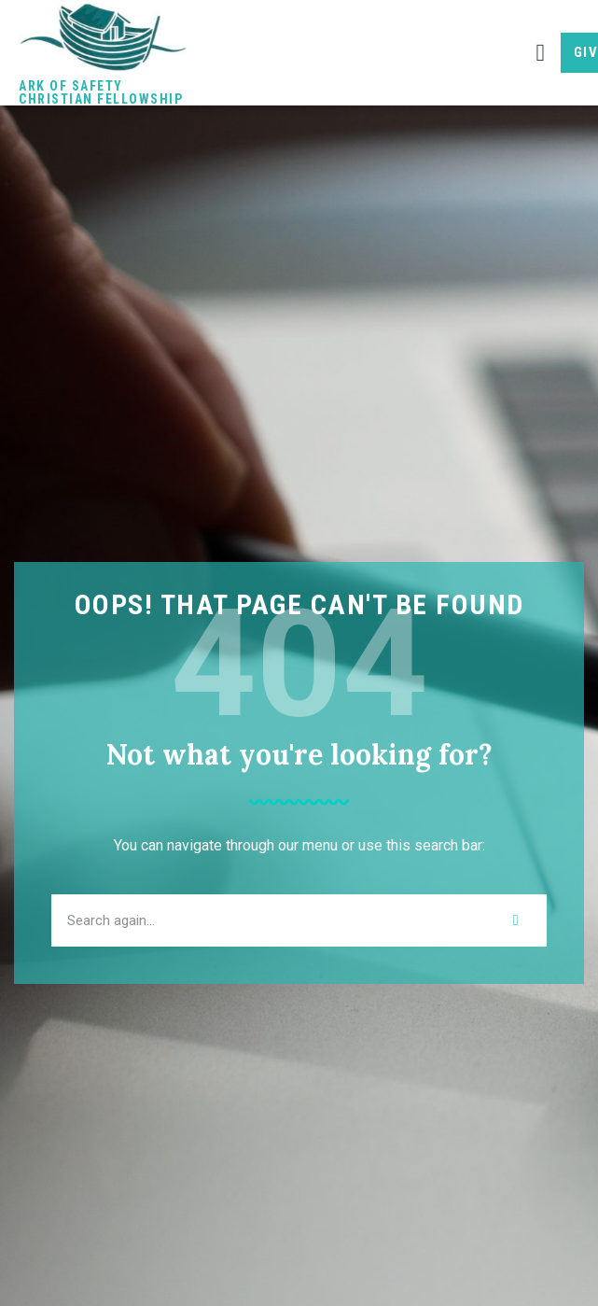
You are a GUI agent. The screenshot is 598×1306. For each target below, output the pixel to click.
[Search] (516, 920)
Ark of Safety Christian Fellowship (101, 92)
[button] (540, 53)
